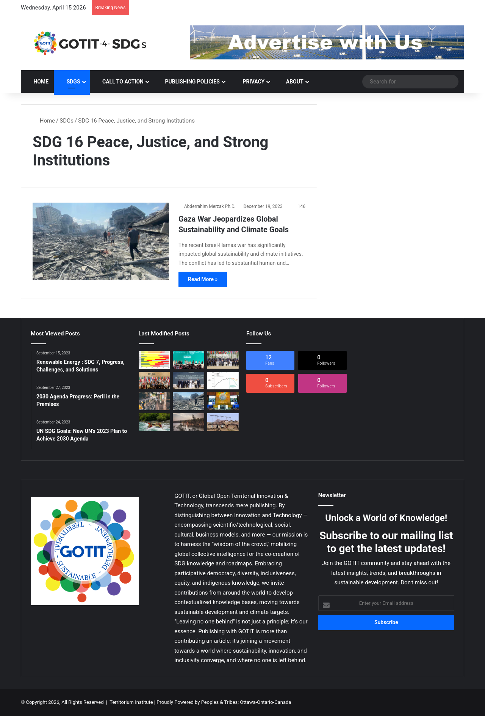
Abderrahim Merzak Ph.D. (209, 206)
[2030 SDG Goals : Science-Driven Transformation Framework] (154, 422)
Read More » (202, 279)
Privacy (249, 82)
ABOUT (291, 82)
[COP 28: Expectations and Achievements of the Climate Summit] (223, 360)
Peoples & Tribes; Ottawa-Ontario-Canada (246, 702)
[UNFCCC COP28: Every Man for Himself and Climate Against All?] (154, 381)
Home (37, 82)
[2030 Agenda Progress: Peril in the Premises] (154, 360)
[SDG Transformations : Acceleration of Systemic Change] (188, 422)
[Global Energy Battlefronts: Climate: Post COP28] (188, 381)
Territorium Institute (131, 702)
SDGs (69, 82)
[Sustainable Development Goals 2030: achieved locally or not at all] (154, 401)
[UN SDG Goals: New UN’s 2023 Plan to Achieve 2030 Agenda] (223, 401)
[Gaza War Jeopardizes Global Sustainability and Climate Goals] (101, 241)
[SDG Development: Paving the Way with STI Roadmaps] (223, 422)
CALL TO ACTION (119, 82)
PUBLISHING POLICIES (189, 82)
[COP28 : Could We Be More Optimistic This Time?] (223, 381)
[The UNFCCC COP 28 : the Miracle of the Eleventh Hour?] (188, 360)
